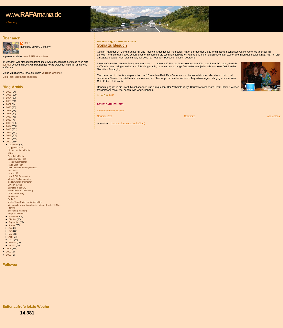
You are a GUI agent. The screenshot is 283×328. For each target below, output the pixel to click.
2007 (9, 251)
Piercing (11, 208)
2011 (9, 135)
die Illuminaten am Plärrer (20, 182)
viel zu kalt (12, 170)
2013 (9, 129)
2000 (9, 254)
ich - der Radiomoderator (19, 179)
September (14, 222)
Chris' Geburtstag (16, 193)
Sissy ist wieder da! (17, 159)
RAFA (27, 43)
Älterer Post (273, 116)
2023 (9, 101)
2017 (9, 116)
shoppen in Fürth (15, 147)
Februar (13, 242)
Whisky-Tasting (15, 185)
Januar (12, 245)
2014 (9, 126)
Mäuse (11, 153)
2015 (9, 123)
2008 (9, 248)
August (12, 225)
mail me (43, 56)
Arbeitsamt (13, 196)
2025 (9, 94)
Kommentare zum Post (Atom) (128, 123)
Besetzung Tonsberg (17, 211)
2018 (9, 113)
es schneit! (13, 173)
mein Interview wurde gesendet (22, 167)
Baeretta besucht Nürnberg (20, 190)
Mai (11, 234)
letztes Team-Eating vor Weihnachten (25, 202)
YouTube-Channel (51, 73)
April (11, 237)
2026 (9, 91)
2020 (9, 107)
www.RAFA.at (30, 56)
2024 (9, 98)
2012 (9, 132)
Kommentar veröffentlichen (110, 110)
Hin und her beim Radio (19, 150)
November (14, 216)
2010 (9, 138)
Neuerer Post (104, 116)
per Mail (7, 64)
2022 (9, 104)
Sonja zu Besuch (112, 45)
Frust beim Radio (16, 156)
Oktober (13, 219)
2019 (9, 110)
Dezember (14, 144)
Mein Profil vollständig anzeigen (20, 77)
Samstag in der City (17, 188)
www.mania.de (33, 14)
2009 (9, 141)
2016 (9, 119)
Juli (11, 228)
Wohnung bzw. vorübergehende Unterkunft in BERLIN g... (34, 205)
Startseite (189, 116)
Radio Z (11, 199)
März (11, 239)
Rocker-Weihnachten (17, 162)
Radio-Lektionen (15, 165)
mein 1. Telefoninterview (19, 176)
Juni (11, 231)
